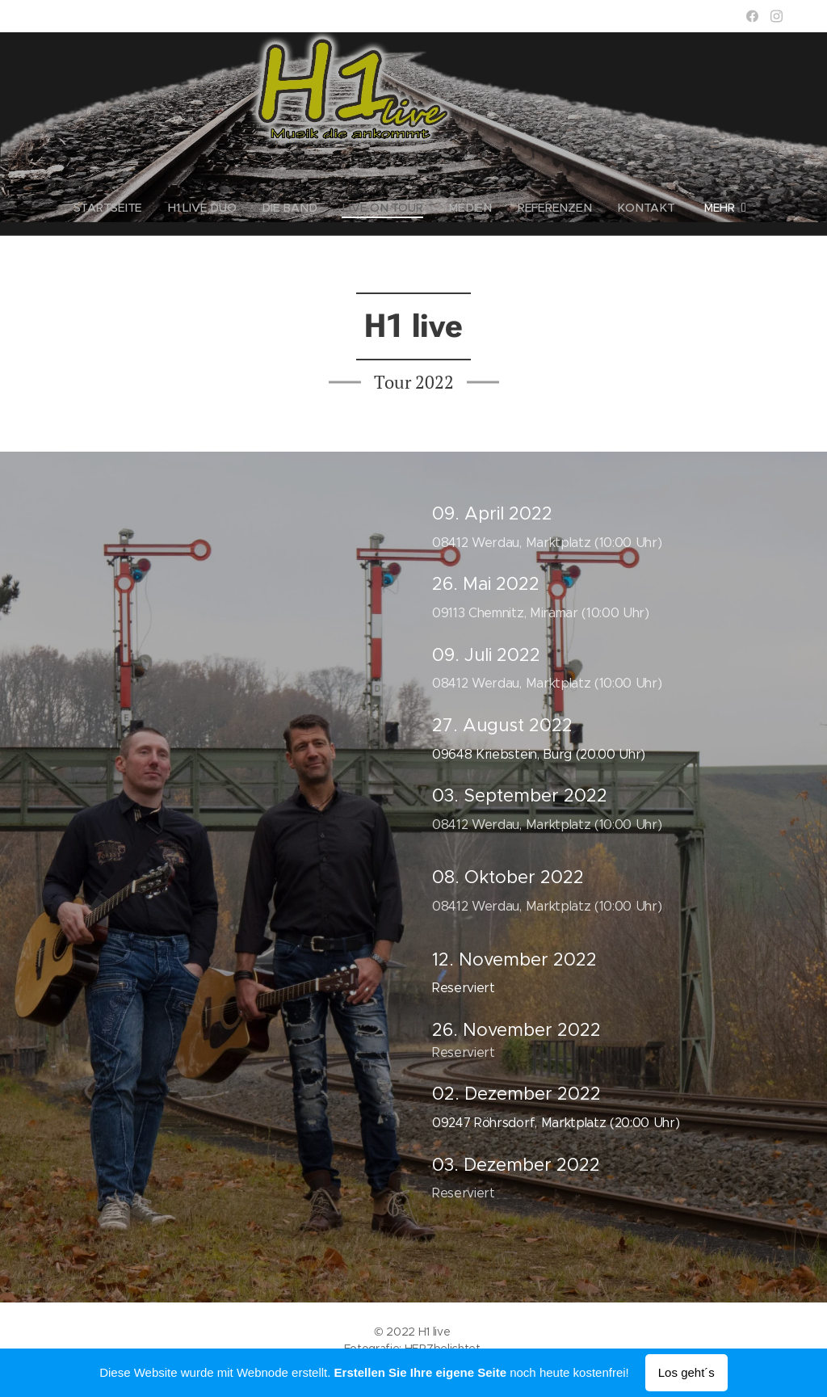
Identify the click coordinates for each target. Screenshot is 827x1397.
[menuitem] (118, 207)
